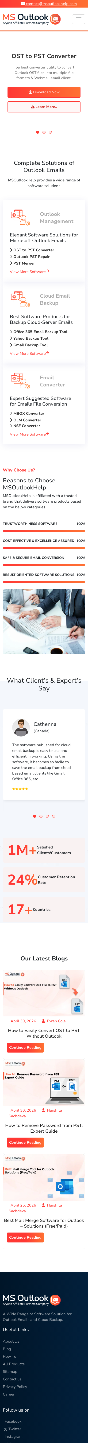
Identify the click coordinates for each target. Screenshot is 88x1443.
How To (9, 1356)
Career (9, 1394)
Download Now (44, 92)
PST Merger (22, 263)
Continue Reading (25, 1047)
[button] (37, 132)
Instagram (13, 1436)
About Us (11, 1341)
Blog (7, 1349)
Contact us (12, 1379)
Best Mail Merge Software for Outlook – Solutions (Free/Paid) (44, 1223)
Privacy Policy (15, 1386)
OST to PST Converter (32, 250)
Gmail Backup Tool (29, 345)
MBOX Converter (27, 413)
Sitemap (10, 1371)
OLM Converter (25, 420)
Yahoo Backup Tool (29, 338)
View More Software (29, 272)
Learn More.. (44, 106)
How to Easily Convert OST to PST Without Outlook (44, 1033)
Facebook (12, 1421)
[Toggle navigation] (78, 19)
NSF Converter (25, 425)
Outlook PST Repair (30, 256)
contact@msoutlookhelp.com (49, 3)
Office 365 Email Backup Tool (38, 331)
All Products (14, 1364)
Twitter (12, 1429)
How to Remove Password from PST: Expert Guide (44, 1128)
